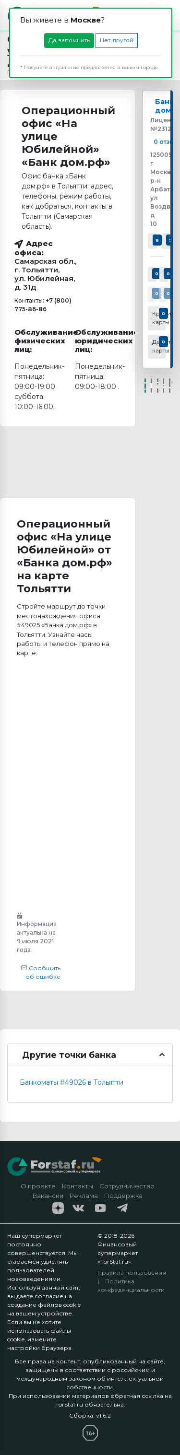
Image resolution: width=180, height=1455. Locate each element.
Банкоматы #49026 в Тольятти (71, 1082)
